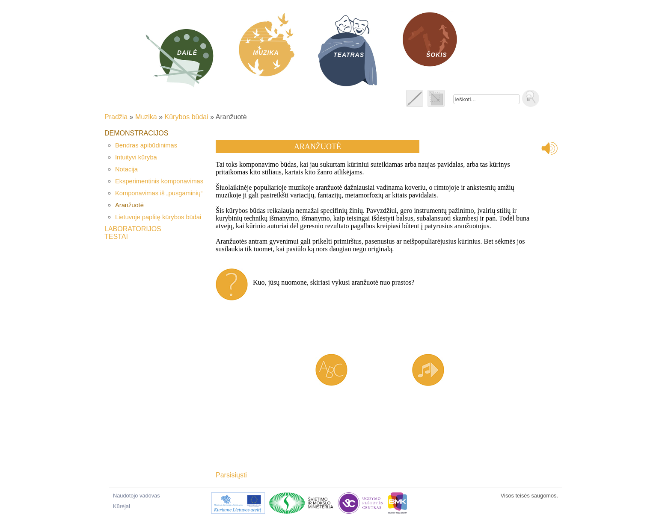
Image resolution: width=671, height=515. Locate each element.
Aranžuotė (129, 205)
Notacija (126, 169)
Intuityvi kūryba (136, 157)
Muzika (146, 117)
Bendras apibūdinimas (146, 145)
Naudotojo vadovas (136, 495)
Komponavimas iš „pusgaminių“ (158, 193)
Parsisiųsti (231, 475)
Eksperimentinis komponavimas (159, 181)
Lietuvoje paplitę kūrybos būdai (158, 217)
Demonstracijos (136, 133)
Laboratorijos (132, 228)
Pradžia (116, 117)
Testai (116, 236)
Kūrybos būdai (186, 117)
